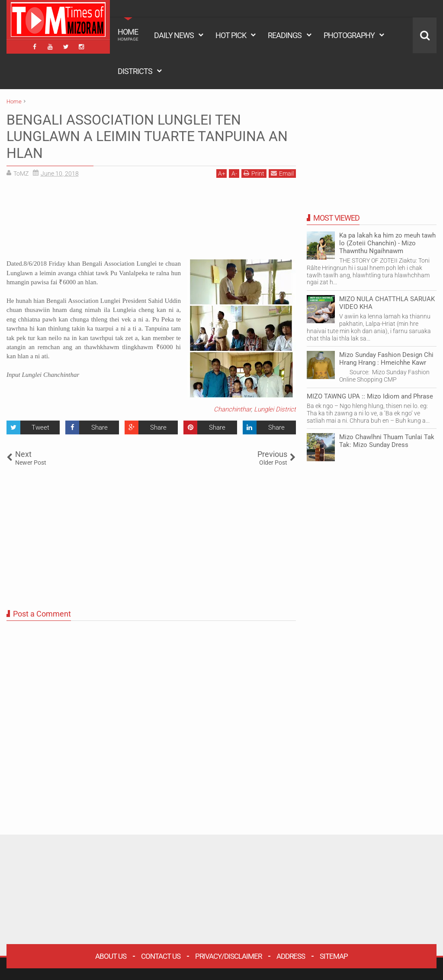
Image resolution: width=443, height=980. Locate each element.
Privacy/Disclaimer (228, 956)
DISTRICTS (135, 71)
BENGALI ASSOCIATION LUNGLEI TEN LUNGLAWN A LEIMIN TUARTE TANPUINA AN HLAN (147, 136)
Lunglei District (275, 409)
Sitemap (334, 956)
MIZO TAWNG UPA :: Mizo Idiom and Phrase (370, 396)
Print (254, 173)
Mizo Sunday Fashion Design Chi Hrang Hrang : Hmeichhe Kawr (386, 358)
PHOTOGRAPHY (349, 35)
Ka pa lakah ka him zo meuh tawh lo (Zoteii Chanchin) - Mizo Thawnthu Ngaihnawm (387, 243)
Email (282, 173)
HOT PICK (230, 35)
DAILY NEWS (174, 35)
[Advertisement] (151, 221)
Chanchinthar (232, 409)
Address (290, 956)
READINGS (285, 35)
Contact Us (160, 956)
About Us (110, 956)
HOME (128, 34)
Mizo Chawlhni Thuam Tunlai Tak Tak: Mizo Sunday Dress (386, 441)
